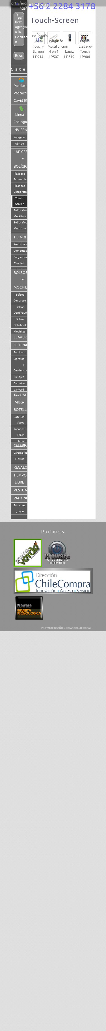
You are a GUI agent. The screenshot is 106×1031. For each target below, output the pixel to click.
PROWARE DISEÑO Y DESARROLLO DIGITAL (66, 628)
